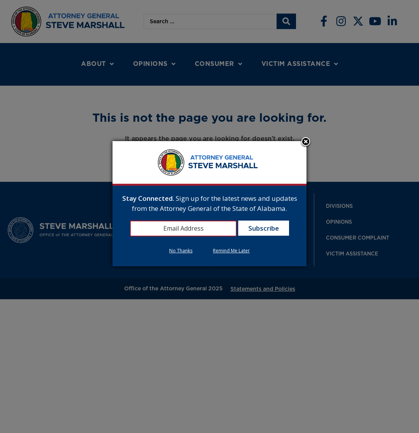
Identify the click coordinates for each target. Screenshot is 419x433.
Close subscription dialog (306, 142)
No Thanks (180, 250)
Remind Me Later (231, 250)
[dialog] (209, 203)
